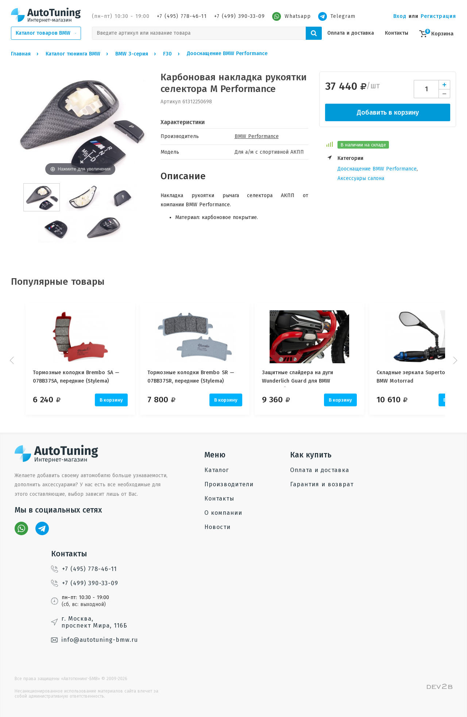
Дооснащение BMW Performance (377, 169)
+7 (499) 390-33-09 (239, 16)
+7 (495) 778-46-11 (182, 16)
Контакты (396, 33)
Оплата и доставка (350, 33)
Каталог (216, 470)
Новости (217, 527)
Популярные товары (58, 281)
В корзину (111, 400)
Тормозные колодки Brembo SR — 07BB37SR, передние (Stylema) (196, 376)
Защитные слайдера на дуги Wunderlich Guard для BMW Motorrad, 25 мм (309, 378)
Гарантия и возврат (322, 484)
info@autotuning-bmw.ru (94, 639)
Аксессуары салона (360, 178)
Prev (12, 360)
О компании (223, 512)
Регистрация (438, 16)
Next (454, 360)
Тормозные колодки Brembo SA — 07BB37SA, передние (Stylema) (76, 376)
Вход (399, 16)
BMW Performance (257, 136)
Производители (229, 484)
